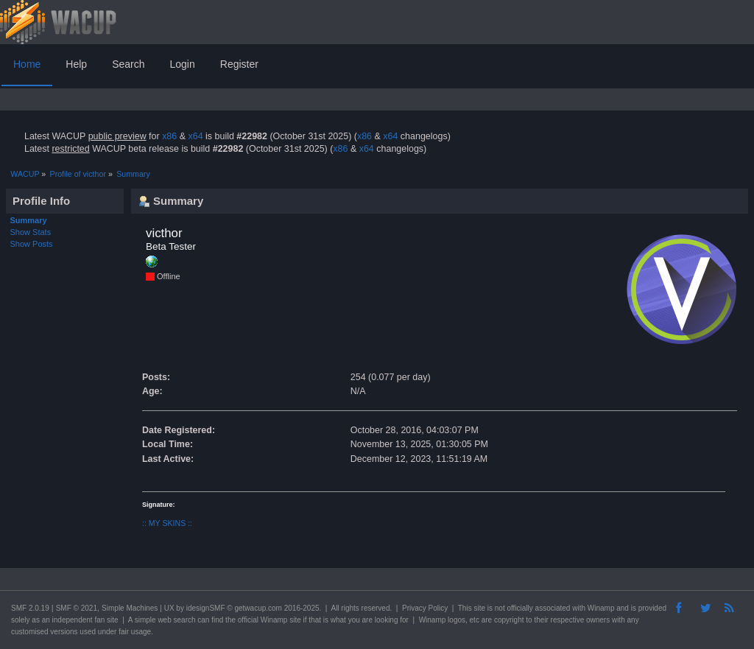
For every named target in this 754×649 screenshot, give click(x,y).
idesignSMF (205, 608)
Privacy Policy (425, 608)
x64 (195, 136)
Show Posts (31, 243)
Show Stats (31, 232)
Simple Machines (130, 608)
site (479, 608)
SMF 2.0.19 (30, 608)
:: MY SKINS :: (167, 523)
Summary (28, 220)
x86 (169, 136)
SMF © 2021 (76, 608)
